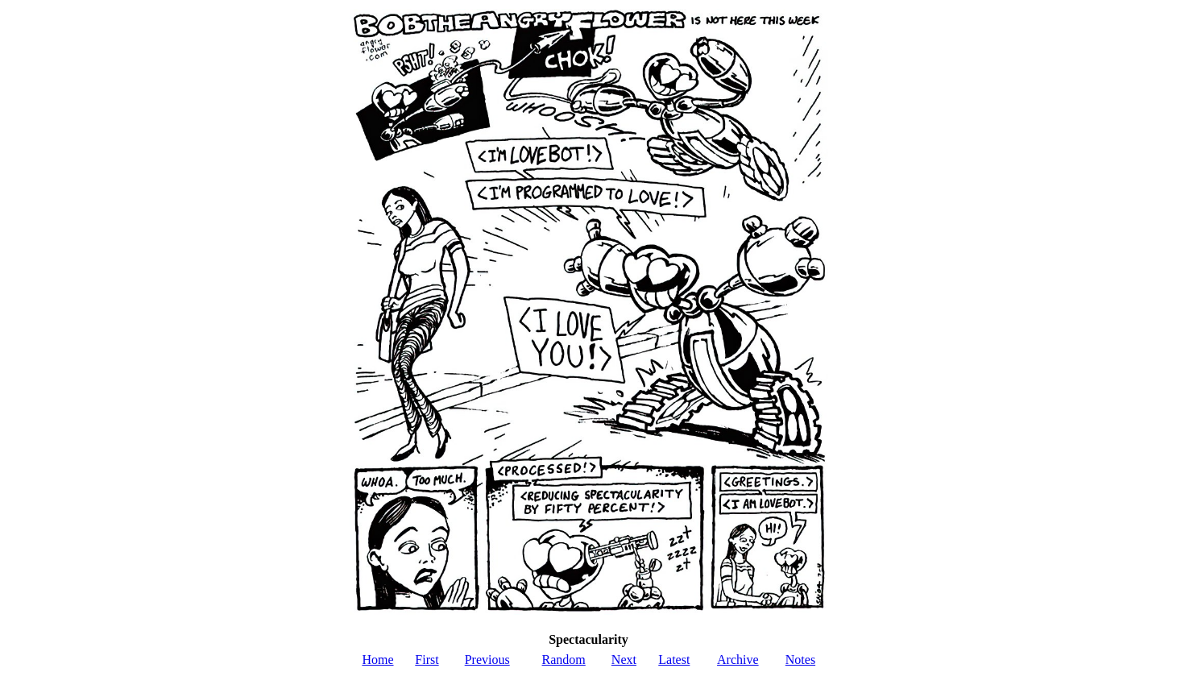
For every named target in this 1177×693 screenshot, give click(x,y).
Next (623, 659)
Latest (674, 659)
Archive (738, 659)
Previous (487, 659)
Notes (800, 659)
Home (377, 659)
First (426, 659)
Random (564, 659)
